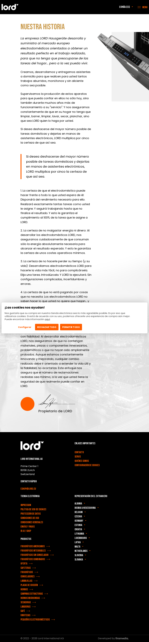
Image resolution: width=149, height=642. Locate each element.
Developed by (113, 638)
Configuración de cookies (87, 465)
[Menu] (142, 7)
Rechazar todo (46, 327)
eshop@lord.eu (28, 488)
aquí (47, 319)
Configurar (24, 327)
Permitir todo (71, 327)
